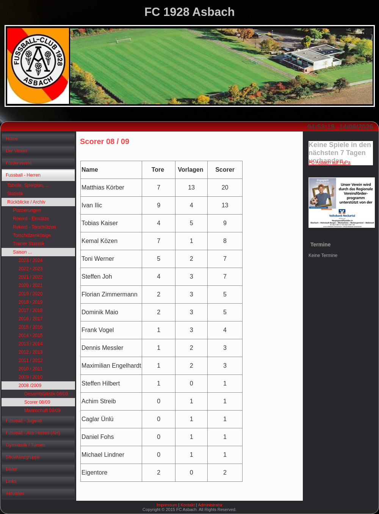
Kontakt (187, 505)
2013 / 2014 (30, 343)
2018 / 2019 (30, 302)
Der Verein (16, 151)
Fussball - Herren (23, 175)
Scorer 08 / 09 (104, 141)
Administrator (210, 505)
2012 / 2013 (30, 352)
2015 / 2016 (30, 327)
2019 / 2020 (30, 293)
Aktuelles (15, 493)
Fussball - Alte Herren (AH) (33, 433)
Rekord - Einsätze (31, 218)
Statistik (15, 193)
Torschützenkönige (32, 235)
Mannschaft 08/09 (42, 410)
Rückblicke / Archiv (26, 202)
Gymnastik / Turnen (25, 445)
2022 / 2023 (30, 268)
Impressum (167, 505)
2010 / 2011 (30, 368)
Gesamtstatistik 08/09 (46, 393)
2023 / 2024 (30, 260)
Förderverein (18, 163)
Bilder (11, 469)
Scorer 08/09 (37, 402)
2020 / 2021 (30, 285)
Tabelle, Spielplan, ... (28, 185)
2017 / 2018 (30, 310)
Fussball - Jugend (24, 420)
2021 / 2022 (30, 277)
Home (12, 138)
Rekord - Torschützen (34, 227)
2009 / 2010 (30, 377)
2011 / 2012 (30, 360)
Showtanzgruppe (23, 457)
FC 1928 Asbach (189, 12)
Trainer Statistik (28, 243)
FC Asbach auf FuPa (330, 162)
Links (11, 481)
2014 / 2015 (30, 335)
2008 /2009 (30, 385)
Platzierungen (27, 210)
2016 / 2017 (30, 318)
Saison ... (22, 252)
